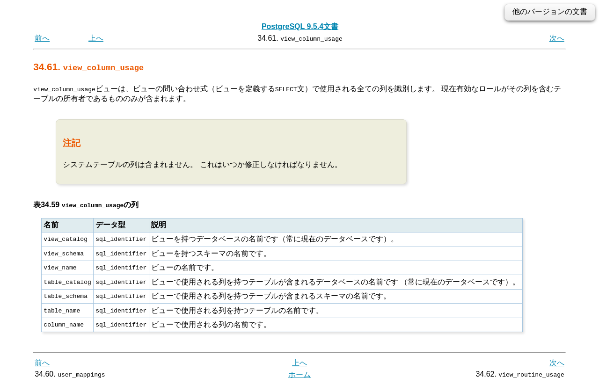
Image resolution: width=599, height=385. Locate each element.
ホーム (299, 374)
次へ (556, 38)
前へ (42, 38)
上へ (95, 38)
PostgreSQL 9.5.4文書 (300, 26)
